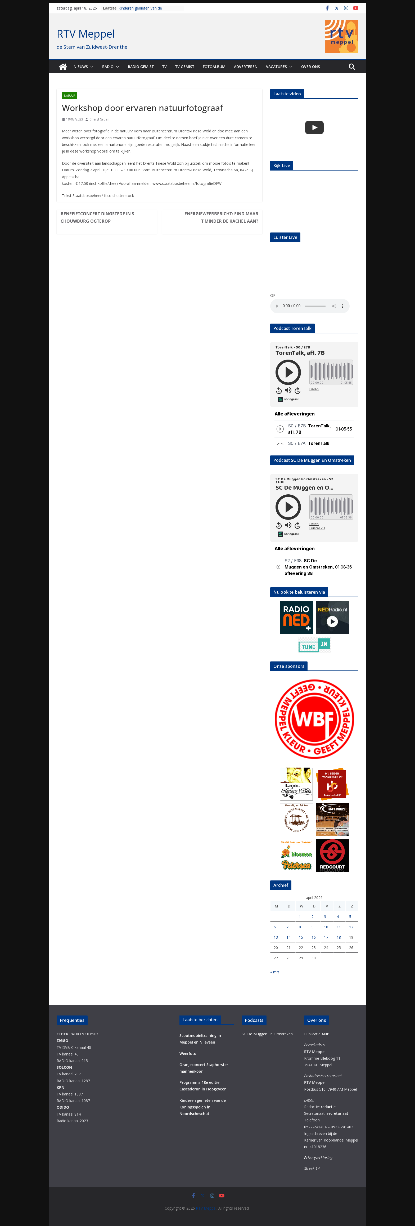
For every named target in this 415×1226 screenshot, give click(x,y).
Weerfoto (187, 1053)
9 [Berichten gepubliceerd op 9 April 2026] (313, 926)
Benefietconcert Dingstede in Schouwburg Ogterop (97, 217)
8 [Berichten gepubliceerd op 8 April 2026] (300, 926)
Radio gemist (141, 66)
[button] (91, 66)
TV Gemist (184, 66)
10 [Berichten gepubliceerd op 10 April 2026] (326, 926)
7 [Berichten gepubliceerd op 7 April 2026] (287, 926)
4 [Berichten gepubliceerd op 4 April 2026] (338, 916)
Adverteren (246, 66)
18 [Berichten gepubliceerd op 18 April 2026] (339, 937)
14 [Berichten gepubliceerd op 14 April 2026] (288, 937)
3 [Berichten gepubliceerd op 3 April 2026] (325, 916)
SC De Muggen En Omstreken (267, 1033)
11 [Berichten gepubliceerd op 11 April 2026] (339, 926)
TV (164, 66)
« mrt (274, 971)
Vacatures (276, 66)
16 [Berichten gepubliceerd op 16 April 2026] (314, 937)
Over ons (310, 66)
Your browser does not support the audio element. (310, 306)
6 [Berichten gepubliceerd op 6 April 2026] (275, 926)
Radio (108, 66)
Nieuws (81, 66)
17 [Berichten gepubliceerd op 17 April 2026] (326, 937)
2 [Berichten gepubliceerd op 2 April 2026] (313, 916)
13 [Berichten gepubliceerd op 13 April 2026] (276, 937)
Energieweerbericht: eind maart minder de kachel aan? (221, 217)
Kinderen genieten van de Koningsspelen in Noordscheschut (148, 11)
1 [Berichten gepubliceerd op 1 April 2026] (300, 916)
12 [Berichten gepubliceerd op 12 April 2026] (351, 926)
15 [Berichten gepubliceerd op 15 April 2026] (301, 937)
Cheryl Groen (99, 119)
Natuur (69, 95)
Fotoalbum (214, 66)
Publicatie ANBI (317, 1033)
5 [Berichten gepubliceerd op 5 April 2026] (350, 916)
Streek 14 (312, 1168)
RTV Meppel (86, 33)
